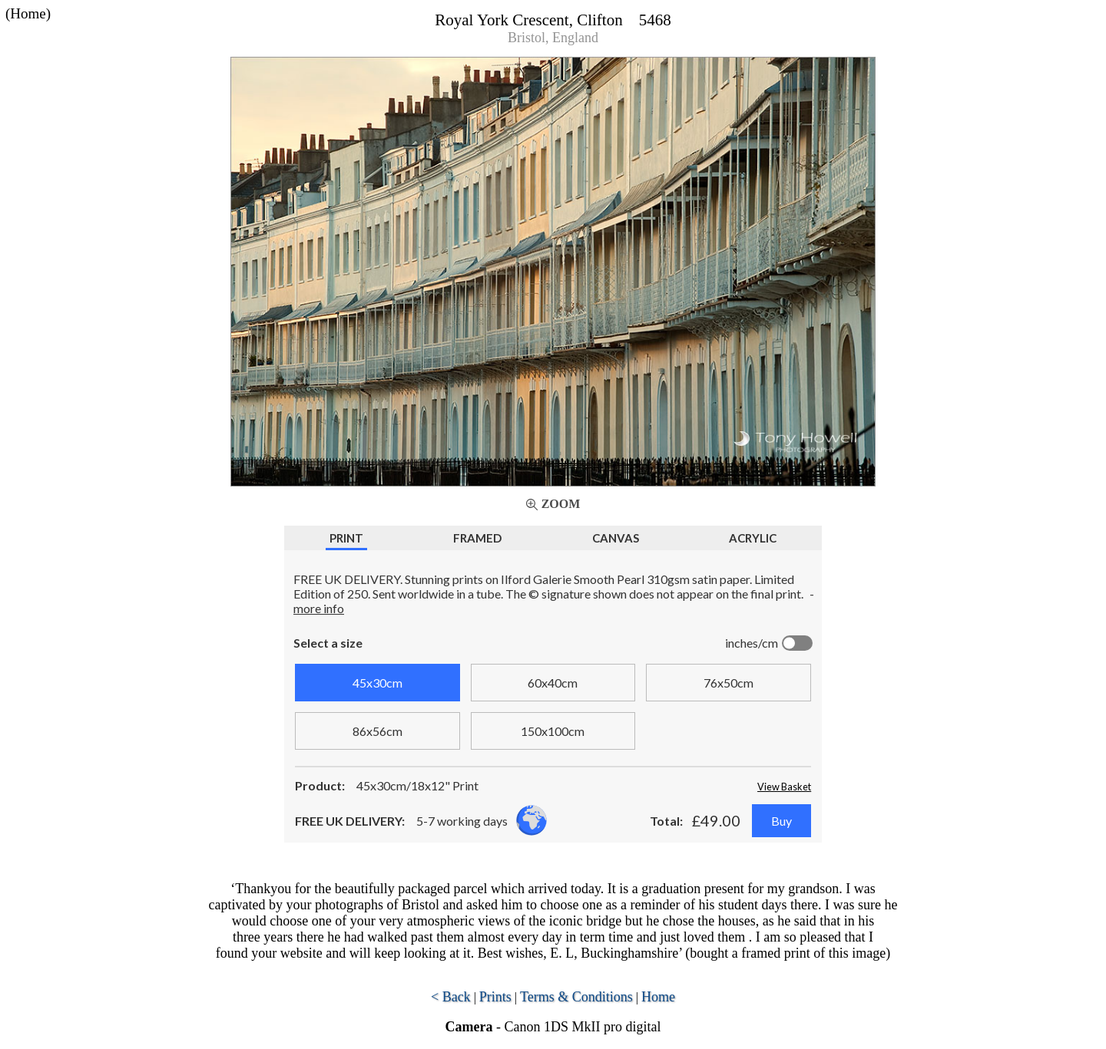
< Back (451, 996)
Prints (495, 996)
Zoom (561, 503)
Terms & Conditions (576, 996)
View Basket (784, 786)
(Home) (28, 13)
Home (658, 996)
